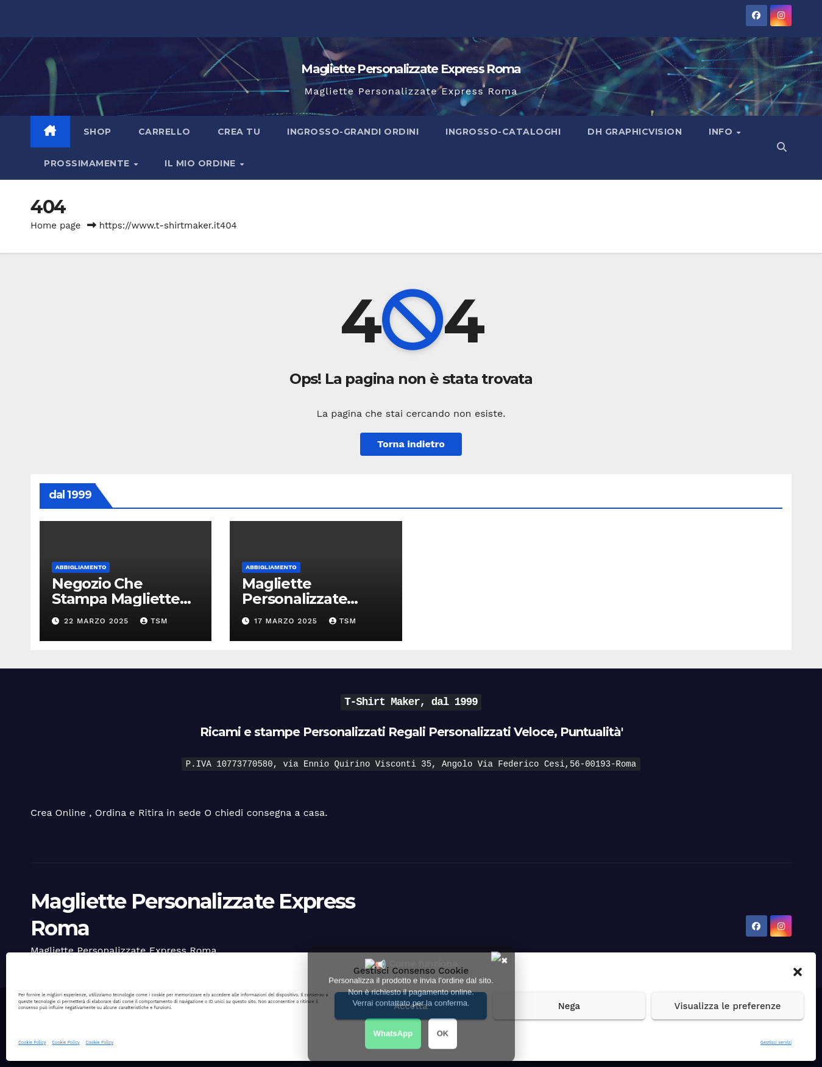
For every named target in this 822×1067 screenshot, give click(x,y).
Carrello (164, 131)
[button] (798, 971)
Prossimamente (88, 163)
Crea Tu (239, 131)
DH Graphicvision (634, 131)
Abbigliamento (80, 567)
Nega (569, 1006)
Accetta (411, 1006)
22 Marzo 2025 (98, 621)
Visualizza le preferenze (728, 1006)
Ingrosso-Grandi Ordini (353, 131)
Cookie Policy (32, 1042)
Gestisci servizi (776, 1042)
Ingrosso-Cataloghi (503, 131)
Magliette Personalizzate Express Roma (410, 69)
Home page (55, 225)
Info (722, 131)
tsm (154, 621)
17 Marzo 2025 (287, 621)
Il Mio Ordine (201, 163)
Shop (97, 131)
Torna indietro (411, 444)
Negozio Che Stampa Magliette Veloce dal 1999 (116, 599)
